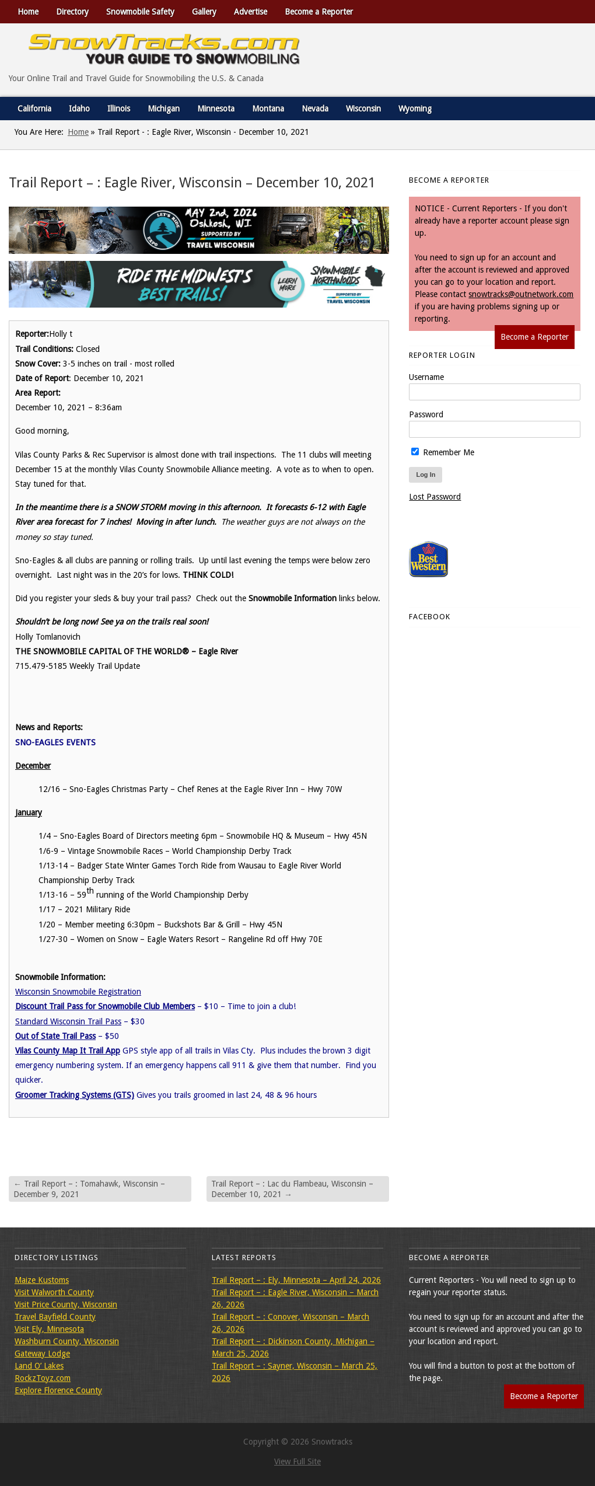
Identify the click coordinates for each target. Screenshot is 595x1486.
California (34, 108)
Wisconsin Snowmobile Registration (78, 991)
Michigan (164, 108)
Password (426, 414)
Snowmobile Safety (140, 11)
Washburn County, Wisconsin (67, 1341)
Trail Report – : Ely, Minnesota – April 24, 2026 (296, 1280)
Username (426, 377)
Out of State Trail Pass (55, 1036)
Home (28, 11)
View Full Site (297, 1461)
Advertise (250, 11)
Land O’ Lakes (39, 1365)
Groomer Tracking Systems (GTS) (74, 1095)
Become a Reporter (319, 11)
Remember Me (442, 452)
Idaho (79, 108)
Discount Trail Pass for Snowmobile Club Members (105, 1006)
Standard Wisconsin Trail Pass (68, 1021)
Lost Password (435, 496)
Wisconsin (363, 108)
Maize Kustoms (42, 1280)
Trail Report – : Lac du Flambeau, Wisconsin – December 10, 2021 (292, 1189)
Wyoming (415, 108)
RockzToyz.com (43, 1378)
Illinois (118, 108)
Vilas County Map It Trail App (67, 1050)
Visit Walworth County (54, 1292)
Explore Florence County (58, 1390)
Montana (268, 108)
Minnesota (216, 108)
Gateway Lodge (42, 1353)
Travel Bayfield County (55, 1316)
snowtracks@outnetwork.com (520, 294)
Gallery (204, 11)
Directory (72, 11)
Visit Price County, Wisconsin (66, 1304)
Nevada (315, 108)
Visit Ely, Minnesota (49, 1329)
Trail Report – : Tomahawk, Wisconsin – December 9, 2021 (89, 1189)
